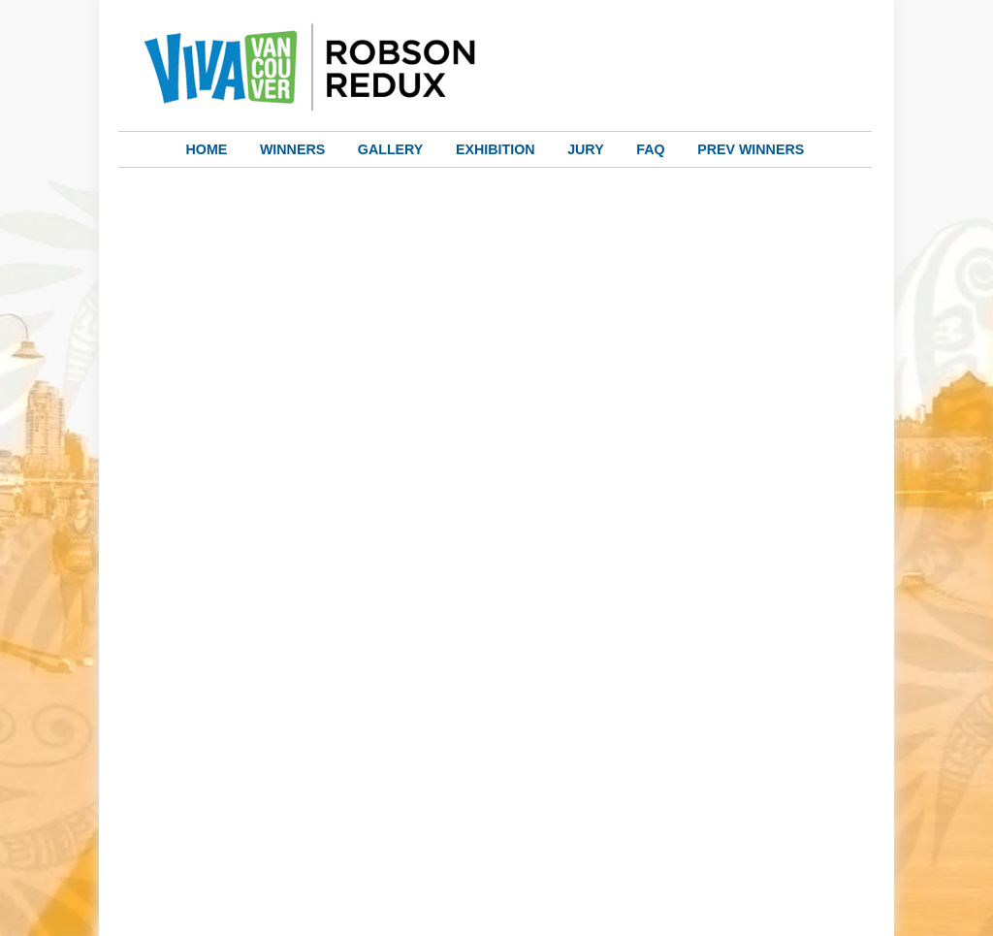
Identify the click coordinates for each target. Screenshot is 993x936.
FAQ (650, 149)
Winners (292, 149)
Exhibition (495, 149)
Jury (585, 149)
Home (207, 149)
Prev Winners (750, 149)
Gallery (391, 149)
